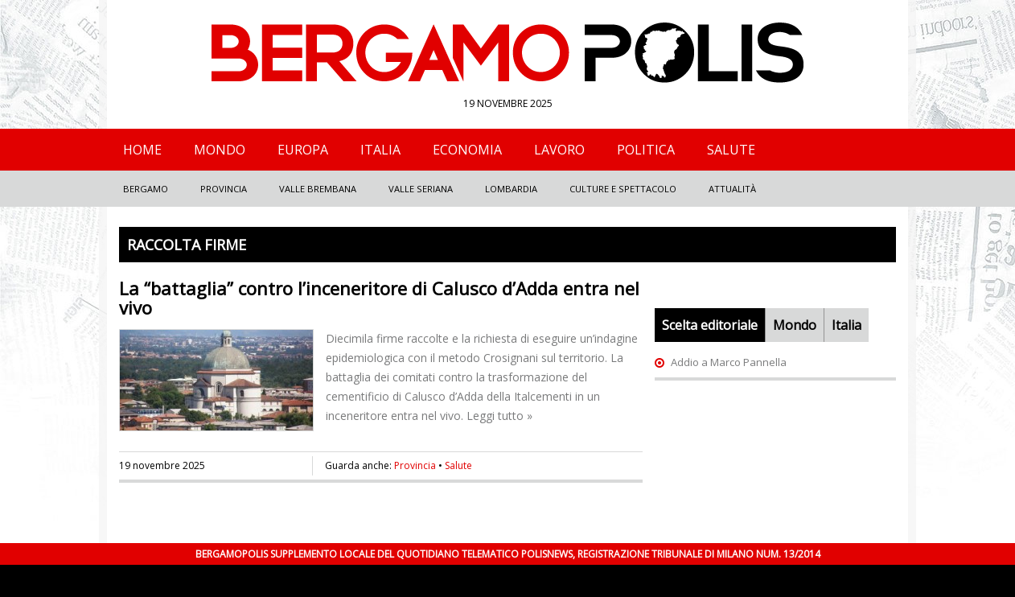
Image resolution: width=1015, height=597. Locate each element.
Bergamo (145, 189)
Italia (380, 150)
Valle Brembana (317, 189)
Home (142, 150)
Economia (467, 150)
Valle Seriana (420, 189)
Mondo (219, 150)
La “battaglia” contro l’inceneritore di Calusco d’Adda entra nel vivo (379, 297)
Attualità (732, 189)
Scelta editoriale (710, 325)
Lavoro (559, 150)
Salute (731, 150)
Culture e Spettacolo (622, 189)
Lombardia (511, 189)
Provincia (223, 189)
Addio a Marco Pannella (729, 362)
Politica (646, 150)
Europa (302, 150)
